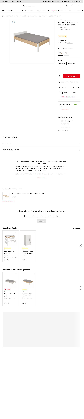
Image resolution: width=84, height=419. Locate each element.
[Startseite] (3, 16)
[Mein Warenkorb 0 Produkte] (78, 6)
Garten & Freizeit (11, 10)
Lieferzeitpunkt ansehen (68, 97)
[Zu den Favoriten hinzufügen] (60, 76)
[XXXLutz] (13, 6)
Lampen (39, 10)
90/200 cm (62, 63)
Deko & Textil (20, 10)
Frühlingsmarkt (69, 10)
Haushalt (33, 10)
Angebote (54, 10)
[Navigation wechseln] (3, 6)
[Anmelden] (66, 6)
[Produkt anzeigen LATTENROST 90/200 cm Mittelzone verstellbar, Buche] (8, 201)
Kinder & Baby (46, 10)
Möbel (3, 10)
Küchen (27, 10)
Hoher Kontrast (76, 1)
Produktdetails (6, 144)
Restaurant (77, 10)
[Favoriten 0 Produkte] (72, 6)
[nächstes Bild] (80, 245)
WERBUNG (61, 36)
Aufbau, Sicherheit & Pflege (10, 149)
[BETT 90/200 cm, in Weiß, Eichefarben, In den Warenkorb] (71, 76)
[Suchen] (24, 6)
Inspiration (61, 10)
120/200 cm (71, 63)
